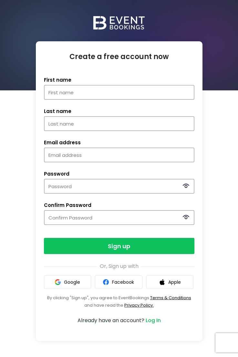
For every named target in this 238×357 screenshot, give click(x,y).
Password (56, 174)
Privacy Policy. (139, 305)
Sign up (119, 246)
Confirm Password (67, 205)
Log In (153, 320)
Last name (57, 111)
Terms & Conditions (170, 298)
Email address (62, 143)
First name (57, 80)
